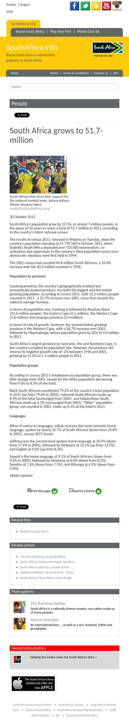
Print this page (38, 490)
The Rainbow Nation (48, 603)
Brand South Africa (30, 31)
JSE (57, 715)
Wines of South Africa (38, 710)
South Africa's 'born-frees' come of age (45, 578)
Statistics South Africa (34, 531)
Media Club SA (88, 31)
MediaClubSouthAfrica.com (29, 208)
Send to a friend (81, 490)
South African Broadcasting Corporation (79, 710)
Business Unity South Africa (82, 715)
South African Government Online (32, 704)
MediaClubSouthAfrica (29, 648)
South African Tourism (71, 704)
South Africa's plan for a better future (45, 567)
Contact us (101, 73)
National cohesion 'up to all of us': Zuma (46, 572)
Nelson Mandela (45, 619)
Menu (15, 73)
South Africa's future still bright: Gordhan (47, 562)
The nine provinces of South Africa (43, 557)
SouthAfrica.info (23, 23)
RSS (115, 73)
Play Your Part (60, 31)
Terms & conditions (76, 73)
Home (54, 73)
